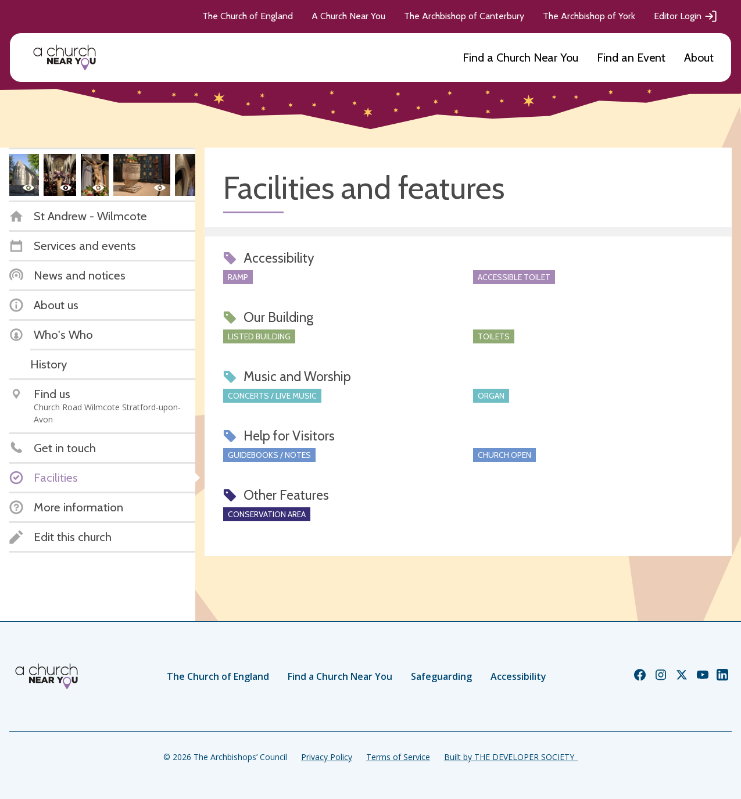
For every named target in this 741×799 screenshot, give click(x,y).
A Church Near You (348, 16)
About (699, 58)
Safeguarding (441, 676)
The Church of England (247, 16)
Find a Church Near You (520, 58)
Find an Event (631, 58)
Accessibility (518, 676)
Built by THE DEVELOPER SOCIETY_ (511, 756)
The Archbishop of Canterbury (464, 16)
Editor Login (686, 16)
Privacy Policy (326, 756)
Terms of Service (398, 756)
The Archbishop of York (589, 16)
